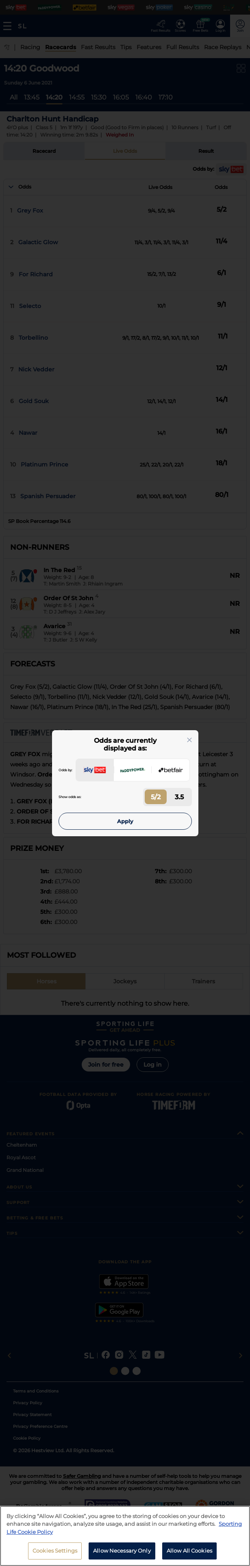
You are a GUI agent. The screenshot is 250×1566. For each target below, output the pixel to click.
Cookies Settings (55, 1550)
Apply (125, 821)
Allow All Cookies (189, 1550)
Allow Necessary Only (122, 1550)
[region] (125, 1536)
